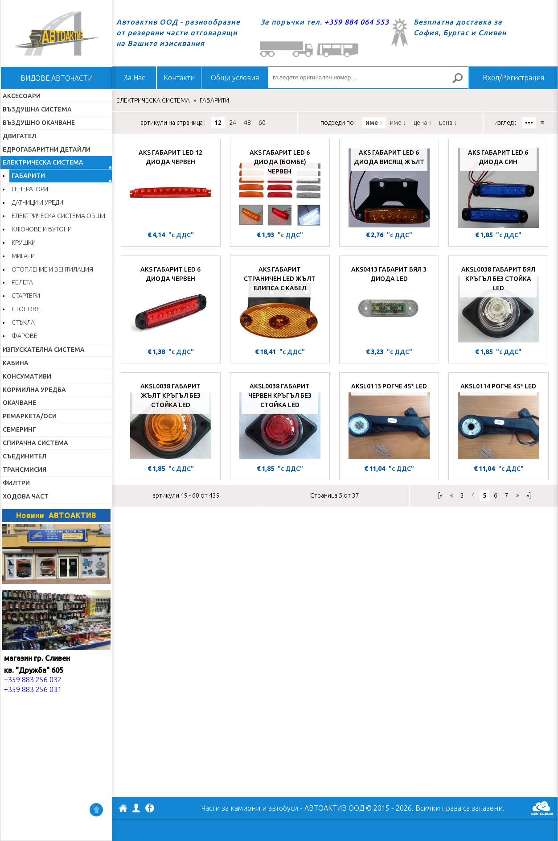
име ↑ (373, 122)
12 (218, 122)
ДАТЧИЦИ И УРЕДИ (37, 202)
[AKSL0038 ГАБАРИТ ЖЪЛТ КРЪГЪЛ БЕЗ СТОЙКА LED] (170, 419)
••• (529, 122)
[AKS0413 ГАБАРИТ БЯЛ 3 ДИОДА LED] (389, 302)
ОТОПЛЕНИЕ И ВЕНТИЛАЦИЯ (52, 269)
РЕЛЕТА (22, 282)
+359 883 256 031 (33, 689)
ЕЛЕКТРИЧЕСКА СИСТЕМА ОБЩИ (58, 215)
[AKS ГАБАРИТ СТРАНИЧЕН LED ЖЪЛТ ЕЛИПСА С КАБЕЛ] (279, 302)
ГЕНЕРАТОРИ (30, 189)
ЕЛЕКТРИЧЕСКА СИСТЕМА (43, 162)
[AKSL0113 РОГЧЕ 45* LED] (389, 419)
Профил (136, 808)
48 (247, 122)
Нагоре (96, 809)
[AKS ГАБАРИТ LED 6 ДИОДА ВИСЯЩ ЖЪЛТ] (389, 186)
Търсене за (461, 82)
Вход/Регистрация (513, 78)
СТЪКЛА (23, 322)
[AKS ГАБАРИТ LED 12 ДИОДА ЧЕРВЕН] (170, 186)
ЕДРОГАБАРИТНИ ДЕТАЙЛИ (46, 149)
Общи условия (235, 78)
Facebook (149, 809)
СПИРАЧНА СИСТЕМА (35, 442)
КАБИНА (16, 363)
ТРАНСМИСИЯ (24, 469)
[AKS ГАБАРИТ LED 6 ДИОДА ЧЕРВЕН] (170, 302)
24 (232, 122)
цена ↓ (448, 122)
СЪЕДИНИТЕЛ (24, 456)
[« (440, 495)
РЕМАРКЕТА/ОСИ (30, 416)
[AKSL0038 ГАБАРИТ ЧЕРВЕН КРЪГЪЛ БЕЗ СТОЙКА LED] (279, 419)
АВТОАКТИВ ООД (123, 809)
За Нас (134, 78)
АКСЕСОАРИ (22, 95)
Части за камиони (230, 808)
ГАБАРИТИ (28, 175)
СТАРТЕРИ (26, 295)
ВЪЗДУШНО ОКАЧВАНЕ (39, 122)
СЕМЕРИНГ (19, 429)
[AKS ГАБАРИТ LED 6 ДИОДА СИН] (498, 186)
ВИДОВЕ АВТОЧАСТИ (57, 78)
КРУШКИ (24, 242)
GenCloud (542, 808)
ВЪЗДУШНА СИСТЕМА (37, 109)
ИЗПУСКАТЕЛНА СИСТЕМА (44, 349)
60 (262, 122)
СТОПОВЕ (26, 309)
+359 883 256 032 (33, 680)
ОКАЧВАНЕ (19, 402)
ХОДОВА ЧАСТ (26, 496)
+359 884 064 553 (356, 22)
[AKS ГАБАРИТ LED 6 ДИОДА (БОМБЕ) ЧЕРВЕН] (279, 186)
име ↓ (398, 122)
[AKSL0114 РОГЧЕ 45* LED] (498, 419)
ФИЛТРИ (16, 482)
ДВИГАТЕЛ (19, 136)
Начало (56, 33)
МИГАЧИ (23, 256)
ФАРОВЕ (24, 335)
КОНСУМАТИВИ (27, 376)
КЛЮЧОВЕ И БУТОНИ (42, 229)
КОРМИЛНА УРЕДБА (34, 389)
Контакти (179, 78)
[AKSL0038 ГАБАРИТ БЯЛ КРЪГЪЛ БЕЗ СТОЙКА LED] (498, 302)
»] (528, 495)
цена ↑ (422, 122)
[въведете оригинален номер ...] (368, 77)
